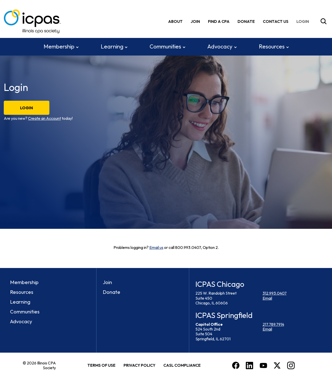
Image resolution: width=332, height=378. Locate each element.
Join (195, 21)
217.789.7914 (273, 324)
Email (267, 297)
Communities (165, 46)
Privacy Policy (139, 364)
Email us (156, 247)
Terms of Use (101, 364)
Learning (112, 46)
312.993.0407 (275, 293)
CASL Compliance (182, 364)
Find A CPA (219, 21)
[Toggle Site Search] (323, 21)
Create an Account (44, 118)
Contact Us (275, 21)
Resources (272, 46)
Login (26, 107)
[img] (303, 21)
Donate (246, 21)
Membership (59, 46)
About (175, 21)
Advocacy (220, 46)
